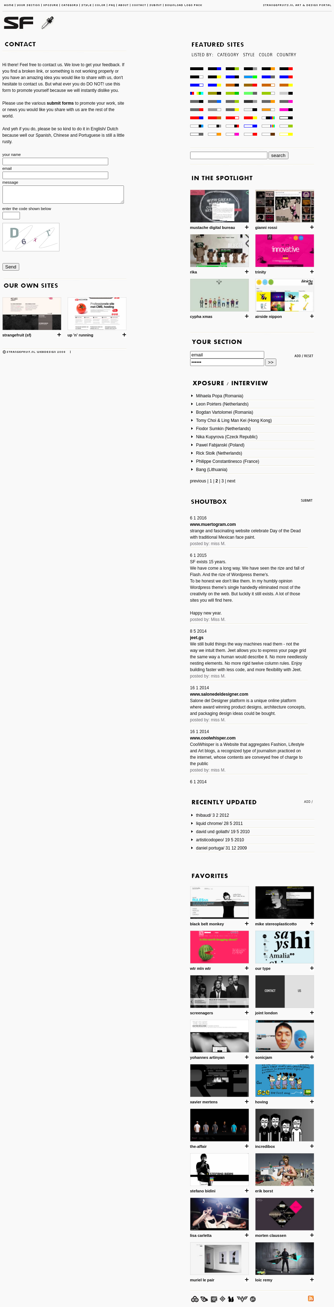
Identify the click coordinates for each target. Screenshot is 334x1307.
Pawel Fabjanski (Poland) (220, 445)
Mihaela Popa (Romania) (220, 395)
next (231, 481)
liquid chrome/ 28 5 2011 (219, 823)
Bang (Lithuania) (212, 469)
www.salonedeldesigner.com (219, 694)
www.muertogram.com (213, 524)
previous (198, 481)
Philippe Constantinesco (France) (227, 461)
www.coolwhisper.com (213, 738)
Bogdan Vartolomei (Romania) (225, 412)
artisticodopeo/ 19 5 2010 (220, 839)
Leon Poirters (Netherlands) (222, 404)
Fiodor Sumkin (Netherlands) (223, 428)
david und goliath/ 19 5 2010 (223, 831)
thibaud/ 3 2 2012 (212, 815)
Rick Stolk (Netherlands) (219, 453)
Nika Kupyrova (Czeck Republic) (227, 436)
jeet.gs (197, 637)
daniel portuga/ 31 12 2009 (221, 848)
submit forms (61, 103)
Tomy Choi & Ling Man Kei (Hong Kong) (234, 420)
